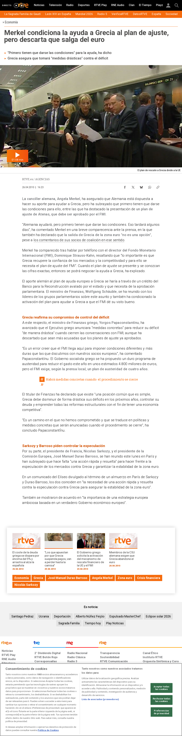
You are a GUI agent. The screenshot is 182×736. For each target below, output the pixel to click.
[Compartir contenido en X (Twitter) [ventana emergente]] (133, 186)
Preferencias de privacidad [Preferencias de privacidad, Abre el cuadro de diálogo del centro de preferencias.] (161, 712)
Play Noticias (115, 623)
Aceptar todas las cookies (161, 687)
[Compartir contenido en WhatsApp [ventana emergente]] (149, 186)
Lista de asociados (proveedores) (100, 699)
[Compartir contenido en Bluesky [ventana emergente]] (141, 186)
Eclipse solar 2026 (158, 616)
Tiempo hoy (93, 623)
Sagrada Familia (69, 623)
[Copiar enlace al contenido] (158, 186)
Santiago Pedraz (22, 616)
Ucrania (44, 616)
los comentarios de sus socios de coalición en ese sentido (79, 240)
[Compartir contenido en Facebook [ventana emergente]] (125, 186)
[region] (91, 699)
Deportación (62, 616)
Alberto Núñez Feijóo (90, 616)
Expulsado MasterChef (125, 616)
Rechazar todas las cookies (161, 700)
